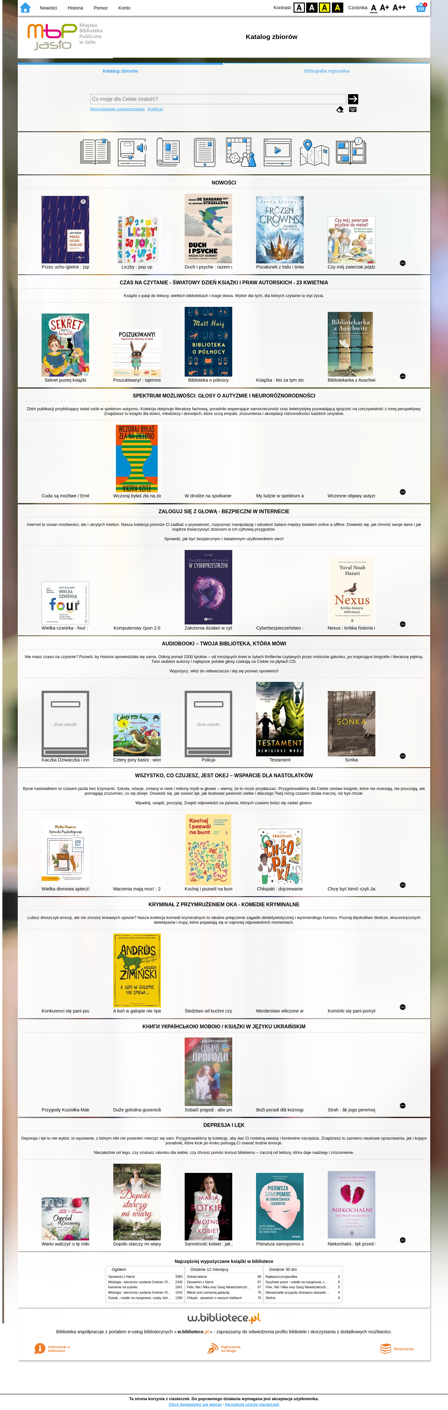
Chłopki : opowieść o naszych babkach (214, 1298)
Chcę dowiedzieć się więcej (195, 1404)
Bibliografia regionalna (326, 71)
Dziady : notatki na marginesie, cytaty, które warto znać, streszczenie (157, 1298)
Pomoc (101, 7)
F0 (374, 7)
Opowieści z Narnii (121, 1276)
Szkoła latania (197, 1276)
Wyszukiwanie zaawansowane (117, 109)
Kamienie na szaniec (123, 1287)
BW (312, 7)
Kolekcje (155, 109)
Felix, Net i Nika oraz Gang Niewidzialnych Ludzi (221, 1287)
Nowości (48, 7)
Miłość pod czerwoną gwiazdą (208, 1292)
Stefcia (270, 1298)
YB (324, 7)
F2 (399, 7)
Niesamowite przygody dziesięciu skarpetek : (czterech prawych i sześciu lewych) (323, 1292)
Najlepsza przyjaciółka (281, 1276)
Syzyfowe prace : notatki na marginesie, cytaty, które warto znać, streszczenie (321, 1282)
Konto (124, 7)
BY (337, 7)
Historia (75, 7)
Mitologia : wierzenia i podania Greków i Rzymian (143, 1282)
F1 (385, 7)
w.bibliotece (193, 1331)
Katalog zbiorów (120, 71)
